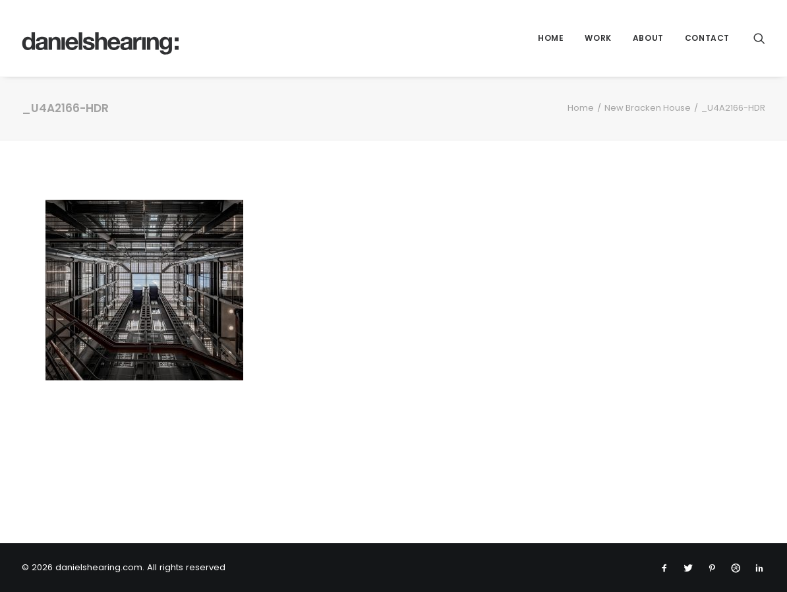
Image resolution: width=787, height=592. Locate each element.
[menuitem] (551, 38)
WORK (598, 38)
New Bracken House (647, 108)
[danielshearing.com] (101, 38)
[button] (759, 38)
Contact (707, 38)
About (648, 38)
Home (551, 38)
